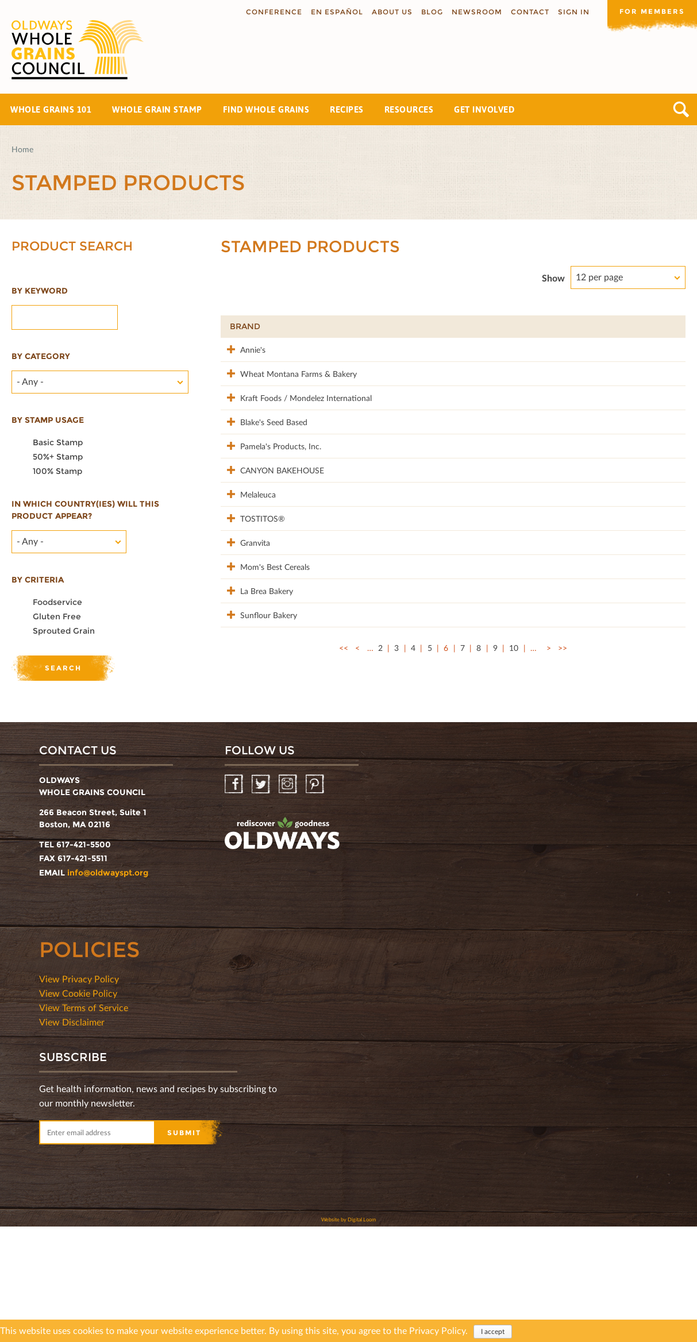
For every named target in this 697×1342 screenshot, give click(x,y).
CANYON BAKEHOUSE (272, 530)
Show (553, 277)
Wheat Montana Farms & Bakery (275, 391)
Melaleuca (247, 566)
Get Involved (484, 109)
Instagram (289, 900)
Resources (409, 109)
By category (40, 356)
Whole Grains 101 (50, 109)
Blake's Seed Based (263, 457)
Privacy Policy (437, 1330)
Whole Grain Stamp (157, 109)
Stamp (553, 326)
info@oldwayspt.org (107, 988)
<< (343, 792)
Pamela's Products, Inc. (270, 494)
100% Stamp (57, 471)
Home (22, 149)
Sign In (571, 11)
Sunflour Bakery (258, 747)
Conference (272, 11)
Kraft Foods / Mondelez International (272, 428)
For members (651, 11)
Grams (612, 326)
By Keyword (39, 291)
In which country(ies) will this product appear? (85, 510)
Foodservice (57, 602)
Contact (528, 11)
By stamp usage (47, 420)
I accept (493, 1331)
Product (360, 326)
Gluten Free (57, 616)
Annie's (242, 349)
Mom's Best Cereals (264, 675)
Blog (430, 11)
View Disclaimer (72, 1137)
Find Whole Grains (266, 109)
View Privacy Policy (79, 1094)
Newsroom (474, 11)
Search (681, 109)
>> (562, 792)
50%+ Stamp (58, 457)
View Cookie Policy (78, 1108)
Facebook (235, 900)
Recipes (347, 109)
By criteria (37, 579)
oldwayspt (282, 949)
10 (513, 792)
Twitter (262, 900)
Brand (245, 326)
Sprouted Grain (64, 631)
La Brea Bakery (256, 711)
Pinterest (316, 900)
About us (389, 11)
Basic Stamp (58, 442)
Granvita (245, 638)
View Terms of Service (83, 1122)
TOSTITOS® (252, 602)
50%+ (660, 326)
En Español (335, 11)
